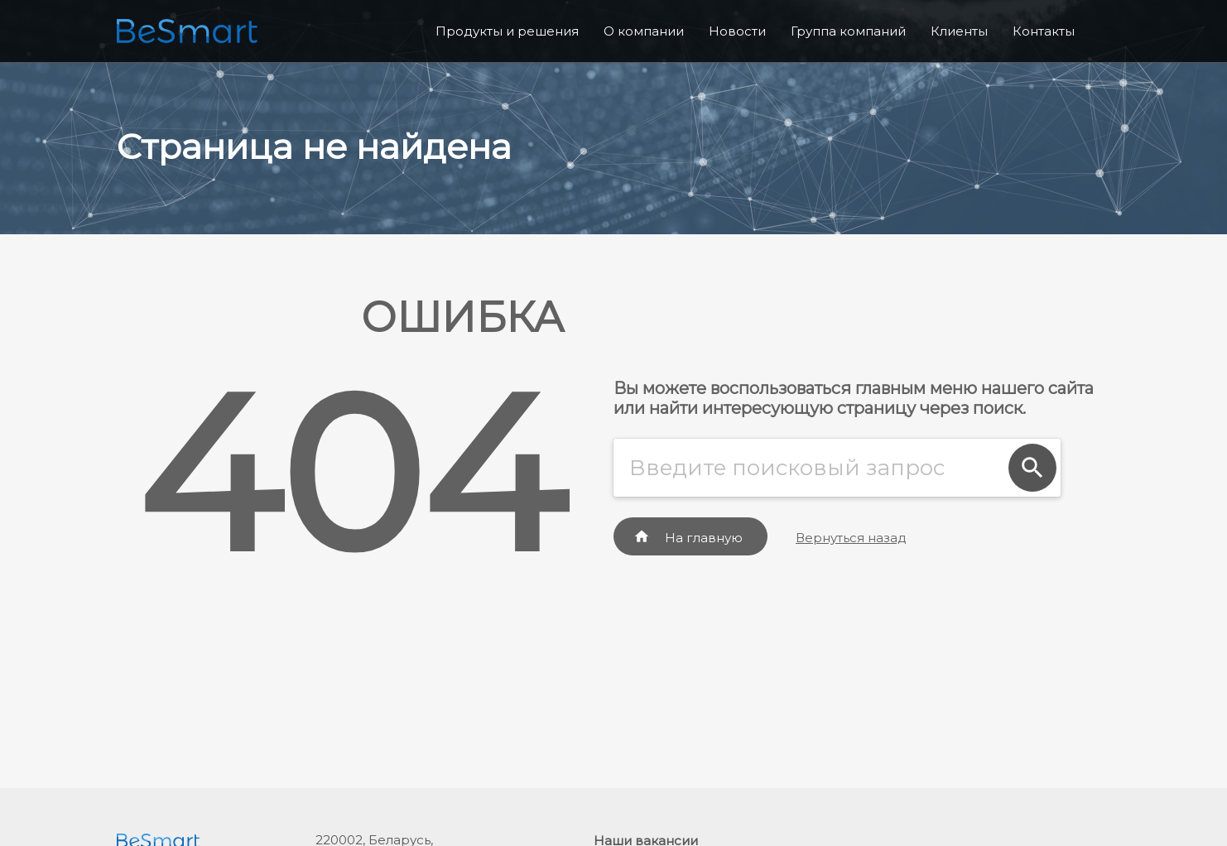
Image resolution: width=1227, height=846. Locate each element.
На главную (688, 537)
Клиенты (959, 31)
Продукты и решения (507, 31)
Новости (737, 31)
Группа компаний (848, 31)
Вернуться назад (851, 538)
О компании (644, 31)
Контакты (1044, 31)
